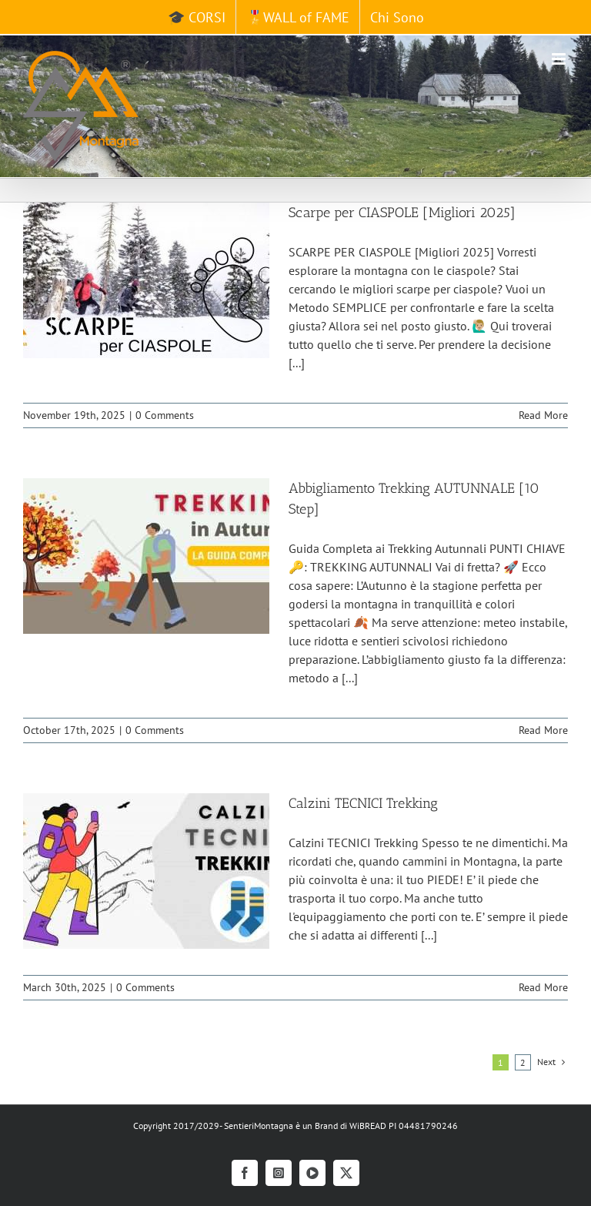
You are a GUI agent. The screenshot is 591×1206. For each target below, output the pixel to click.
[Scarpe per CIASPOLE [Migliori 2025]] (146, 280)
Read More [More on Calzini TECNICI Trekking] (543, 987)
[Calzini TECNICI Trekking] (146, 871)
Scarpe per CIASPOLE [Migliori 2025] (402, 212)
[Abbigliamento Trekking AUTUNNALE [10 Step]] (146, 556)
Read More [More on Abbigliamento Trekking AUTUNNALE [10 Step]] (543, 730)
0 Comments (164, 415)
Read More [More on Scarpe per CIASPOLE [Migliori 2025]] (543, 415)
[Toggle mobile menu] (560, 59)
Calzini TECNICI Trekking (363, 803)
